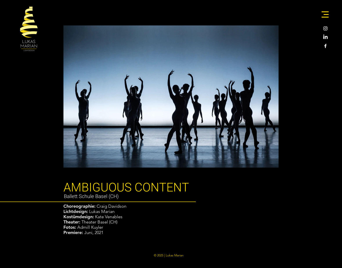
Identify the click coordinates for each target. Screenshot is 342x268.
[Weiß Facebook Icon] (325, 46)
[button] (325, 14)
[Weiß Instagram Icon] (325, 28)
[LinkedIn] (325, 37)
